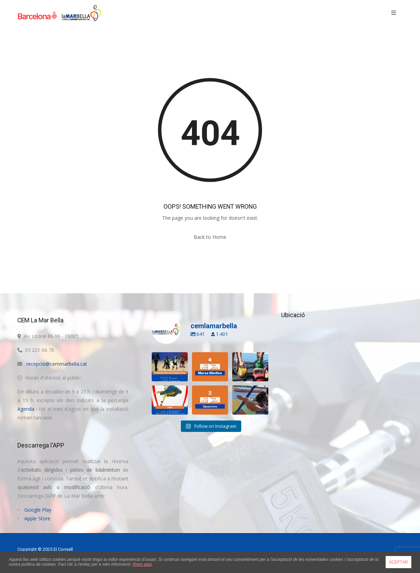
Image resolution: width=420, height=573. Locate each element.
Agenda (25, 409)
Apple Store (37, 518)
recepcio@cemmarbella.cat (56, 364)
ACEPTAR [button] (398, 562)
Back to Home (210, 237)
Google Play (37, 509)
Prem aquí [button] (142, 564)
